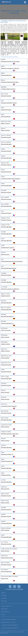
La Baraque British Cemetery (8, 89)
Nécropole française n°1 (7, 461)
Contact (3, 614)
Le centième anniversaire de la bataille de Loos (10, 627)
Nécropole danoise (5, 116)
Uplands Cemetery (5, 296)
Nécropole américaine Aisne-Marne (10, 82)
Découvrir (3, 592)
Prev (2, 36)
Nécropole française (6, 96)
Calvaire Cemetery (5, 344)
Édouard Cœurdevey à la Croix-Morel (8, 622)
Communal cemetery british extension (10, 178)
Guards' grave (4, 578)
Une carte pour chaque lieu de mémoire (9, 619)
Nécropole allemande (6, 75)
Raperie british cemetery (7, 558)
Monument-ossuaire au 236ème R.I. (10, 289)
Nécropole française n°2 (7, 454)
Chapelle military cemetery (7, 247)
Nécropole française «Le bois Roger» (10, 61)
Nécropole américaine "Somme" (9, 103)
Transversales (4, 601)
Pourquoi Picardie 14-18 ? (6, 606)
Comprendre (4, 595)
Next (25, 36)
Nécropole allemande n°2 (7, 316)
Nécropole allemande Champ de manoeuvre (12, 261)
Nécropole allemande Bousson (8, 268)
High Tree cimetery (6, 330)
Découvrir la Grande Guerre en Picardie (14, 12)
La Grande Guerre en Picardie (14, 589)
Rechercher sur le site (6, 611)
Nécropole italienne (6, 475)
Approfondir (4, 598)
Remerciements (4, 608)
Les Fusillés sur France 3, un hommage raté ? (10, 625)
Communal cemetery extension (9, 406)
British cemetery (5, 254)
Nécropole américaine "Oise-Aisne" (10, 434)
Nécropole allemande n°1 (7, 323)
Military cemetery (5, 123)
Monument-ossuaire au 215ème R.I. (10, 68)
